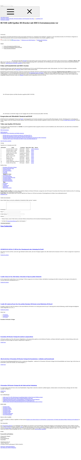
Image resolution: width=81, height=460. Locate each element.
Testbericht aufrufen (5, 256)
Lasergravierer (6, 185)
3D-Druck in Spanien (5, 19)
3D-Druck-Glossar (7, 169)
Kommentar (3, 211)
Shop (33, 18)
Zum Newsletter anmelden (6, 140)
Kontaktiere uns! (4, 194)
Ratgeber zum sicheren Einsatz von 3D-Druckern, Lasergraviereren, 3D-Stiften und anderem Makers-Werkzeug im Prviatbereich (52, 421)
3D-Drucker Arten (6, 413)
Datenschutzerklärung (11, 222)
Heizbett (21, 75)
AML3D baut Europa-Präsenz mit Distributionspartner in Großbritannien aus (18, 402)
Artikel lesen (3, 343)
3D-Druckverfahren (18, 18)
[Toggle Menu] (20, 12)
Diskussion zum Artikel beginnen (28, 40)
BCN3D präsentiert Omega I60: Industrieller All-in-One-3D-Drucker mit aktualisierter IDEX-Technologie (24, 137)
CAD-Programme (25, 18)
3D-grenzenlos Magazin (7, 427)
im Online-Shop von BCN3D (69, 120)
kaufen (32, 148)
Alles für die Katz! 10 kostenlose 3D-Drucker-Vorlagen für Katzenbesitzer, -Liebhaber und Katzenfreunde (27, 360)
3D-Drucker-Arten (7, 175)
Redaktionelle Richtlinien (42, 40)
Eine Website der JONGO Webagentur (8, 449)
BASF (22, 119)
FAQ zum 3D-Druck (7, 170)
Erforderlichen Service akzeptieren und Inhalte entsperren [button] (12, 133)
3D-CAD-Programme (7, 176)
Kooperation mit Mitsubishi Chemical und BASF (13, 47)
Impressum (3, 448)
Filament (5, 184)
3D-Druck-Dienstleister (8, 180)
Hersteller (12, 18)
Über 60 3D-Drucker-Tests (8, 168)
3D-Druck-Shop (6, 408)
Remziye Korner (16, 40)
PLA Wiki (5, 171)
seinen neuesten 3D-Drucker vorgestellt (14, 63)
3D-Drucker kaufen (7, 409)
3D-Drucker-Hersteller (7, 179)
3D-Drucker (18, 69)
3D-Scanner (5, 186)
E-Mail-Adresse (4, 215)
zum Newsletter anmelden (40, 430)
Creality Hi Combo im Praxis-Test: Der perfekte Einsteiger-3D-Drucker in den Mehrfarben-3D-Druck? (27, 305)
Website (2, 217)
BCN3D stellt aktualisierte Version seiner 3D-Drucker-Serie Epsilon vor (17, 136)
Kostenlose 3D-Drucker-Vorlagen (10, 167)
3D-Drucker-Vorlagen (5, 18)
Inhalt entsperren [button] (4, 132)
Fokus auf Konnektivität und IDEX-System (12, 46)
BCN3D (24, 60)
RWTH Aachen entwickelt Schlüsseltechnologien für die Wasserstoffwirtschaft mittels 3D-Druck (22, 403)
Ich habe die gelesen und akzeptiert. (13, 222)
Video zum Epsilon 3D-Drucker (10, 48)
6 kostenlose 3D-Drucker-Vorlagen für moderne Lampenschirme (17, 338)
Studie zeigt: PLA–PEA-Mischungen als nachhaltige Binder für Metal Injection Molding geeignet (23, 398)
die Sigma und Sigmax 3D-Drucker (36, 72)
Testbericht (36, 148)
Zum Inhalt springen (5, 17)
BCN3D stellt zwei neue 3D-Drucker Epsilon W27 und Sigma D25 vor (17, 135)
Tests (30, 18)
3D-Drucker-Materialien (8, 415)
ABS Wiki (5, 173)
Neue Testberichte (6, 227)
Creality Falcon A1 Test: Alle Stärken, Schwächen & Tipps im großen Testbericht (21, 278)
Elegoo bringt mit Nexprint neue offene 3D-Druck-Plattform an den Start (18, 399)
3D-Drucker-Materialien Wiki (9, 177)
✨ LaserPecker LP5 (38, 18)
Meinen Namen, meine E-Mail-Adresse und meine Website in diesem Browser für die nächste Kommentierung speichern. (26, 220)
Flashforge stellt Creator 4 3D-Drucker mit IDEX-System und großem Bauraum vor (20, 138)
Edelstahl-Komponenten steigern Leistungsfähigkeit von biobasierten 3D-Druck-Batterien (21, 401)
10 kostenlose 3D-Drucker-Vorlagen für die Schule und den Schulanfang (19, 387)
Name (2, 213)
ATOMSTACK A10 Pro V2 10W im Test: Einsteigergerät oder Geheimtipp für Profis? (22, 250)
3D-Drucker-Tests (6, 411)
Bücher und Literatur (7, 187)
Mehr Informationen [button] (5, 129)
